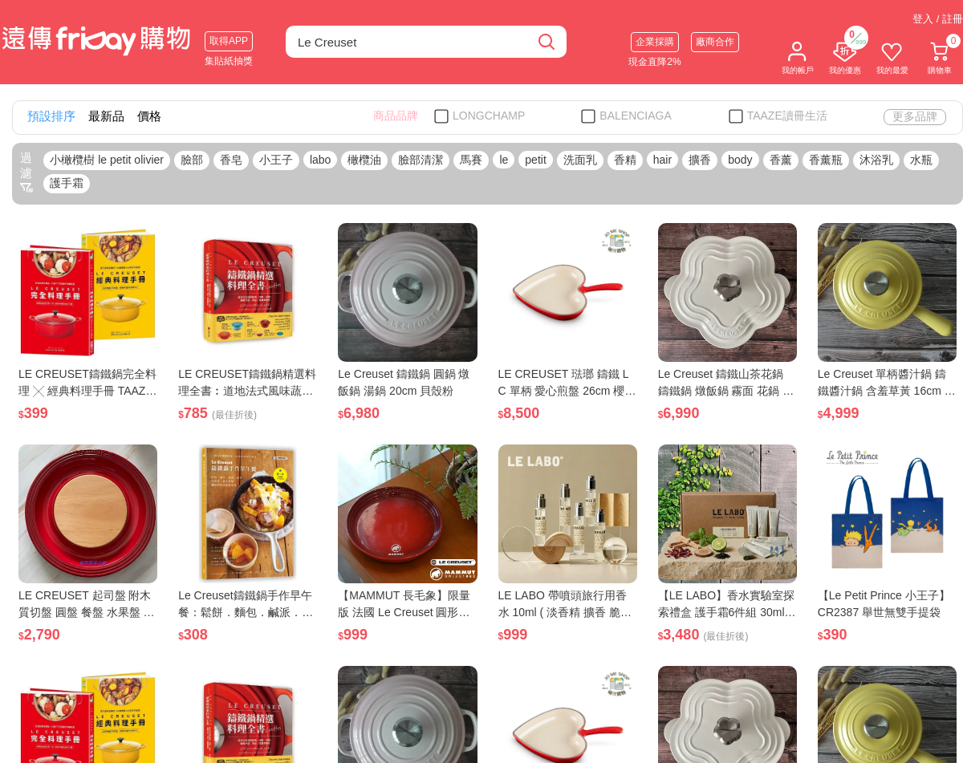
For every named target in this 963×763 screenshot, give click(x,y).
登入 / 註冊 (937, 19)
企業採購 (655, 41)
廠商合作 (715, 41)
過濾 (26, 172)
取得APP (228, 41)
